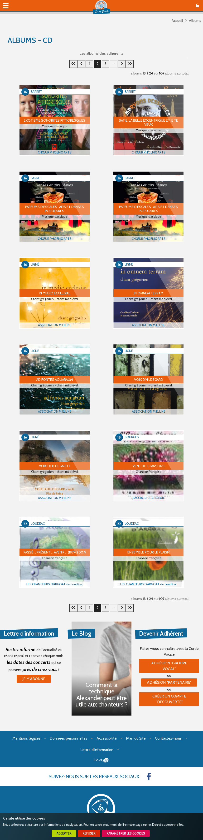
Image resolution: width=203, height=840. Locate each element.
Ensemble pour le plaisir (148, 552)
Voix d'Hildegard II (54, 466)
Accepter (64, 833)
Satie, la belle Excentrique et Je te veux (148, 122)
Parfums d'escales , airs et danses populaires (54, 209)
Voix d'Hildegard (148, 379)
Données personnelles (167, 824)
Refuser (89, 833)
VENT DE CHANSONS (148, 466)
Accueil (177, 20)
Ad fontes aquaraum (54, 379)
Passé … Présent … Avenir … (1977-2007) (55, 552)
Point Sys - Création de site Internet (102, 760)
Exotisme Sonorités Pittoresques (54, 120)
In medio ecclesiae (54, 293)
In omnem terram (148, 293)
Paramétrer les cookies (126, 833)
